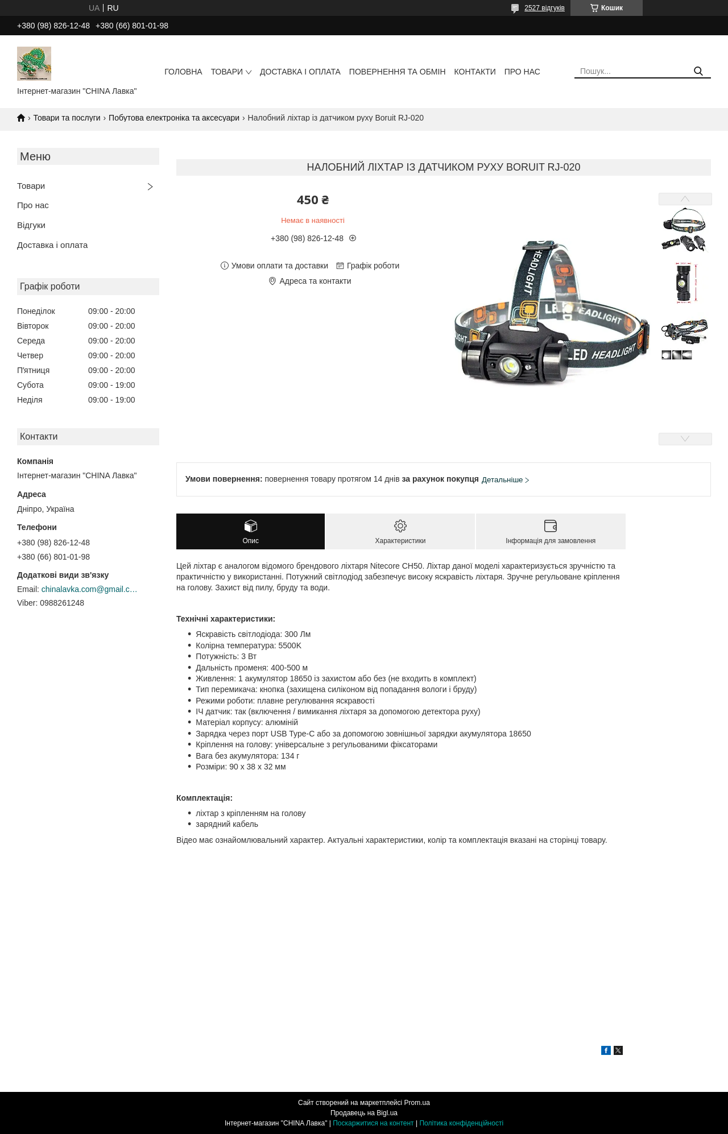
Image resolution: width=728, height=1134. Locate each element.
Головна (183, 71)
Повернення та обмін (397, 71)
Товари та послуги (66, 118)
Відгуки (31, 225)
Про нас (522, 71)
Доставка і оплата (300, 71)
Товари (227, 71)
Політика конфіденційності (461, 1123)
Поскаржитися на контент (373, 1123)
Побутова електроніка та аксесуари (174, 118)
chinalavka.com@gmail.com (90, 589)
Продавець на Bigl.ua (364, 1113)
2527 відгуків (544, 8)
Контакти (475, 71)
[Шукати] (698, 71)
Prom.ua (417, 1103)
